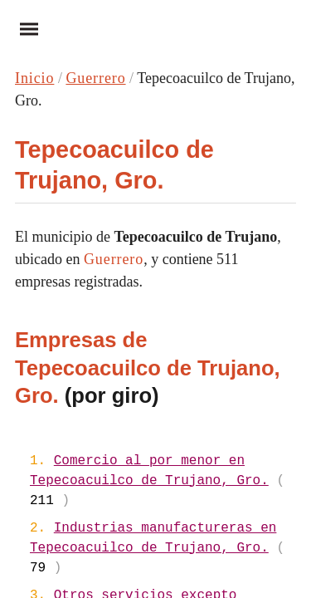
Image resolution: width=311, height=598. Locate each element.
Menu (23, 29)
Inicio (34, 78)
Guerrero (95, 78)
